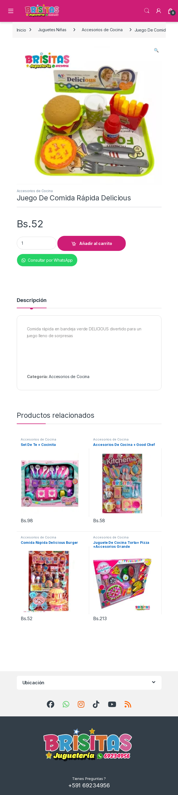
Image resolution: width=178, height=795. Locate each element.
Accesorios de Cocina (102, 29)
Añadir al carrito (95, 243)
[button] (156, 50)
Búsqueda (147, 11)
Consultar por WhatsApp (47, 260)
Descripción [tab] (32, 300)
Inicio (21, 29)
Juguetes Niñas (52, 29)
